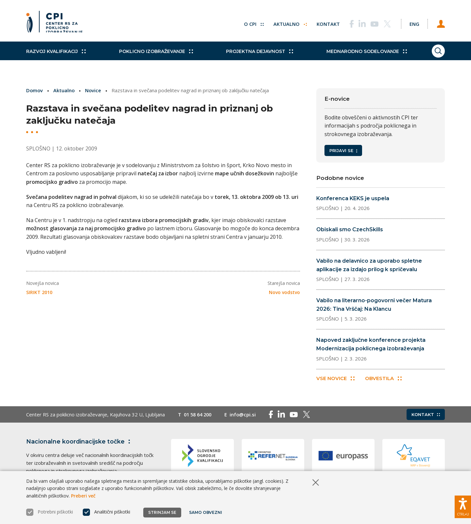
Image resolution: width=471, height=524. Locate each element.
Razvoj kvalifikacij (56, 55)
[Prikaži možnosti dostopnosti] (463, 506)
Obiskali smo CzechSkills (349, 229)
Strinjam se (162, 512)
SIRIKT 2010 (39, 292)
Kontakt (324, 23)
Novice (94, 90)
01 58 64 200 (199, 415)
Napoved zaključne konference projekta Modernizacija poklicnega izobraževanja (371, 344)
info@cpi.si (246, 415)
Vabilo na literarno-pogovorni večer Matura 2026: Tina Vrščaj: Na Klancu (374, 304)
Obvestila (384, 379)
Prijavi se (343, 150)
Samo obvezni (205, 512)
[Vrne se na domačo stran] (54, 23)
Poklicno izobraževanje (152, 55)
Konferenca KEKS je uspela (352, 198)
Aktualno (286, 23)
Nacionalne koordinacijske (79, 442)
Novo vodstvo (284, 292)
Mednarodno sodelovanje (355, 55)
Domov (35, 90)
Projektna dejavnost (252, 55)
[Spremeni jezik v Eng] (412, 23)
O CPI (249, 23)
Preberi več (83, 496)
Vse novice (335, 379)
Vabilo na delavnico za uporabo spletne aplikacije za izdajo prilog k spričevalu (369, 265)
